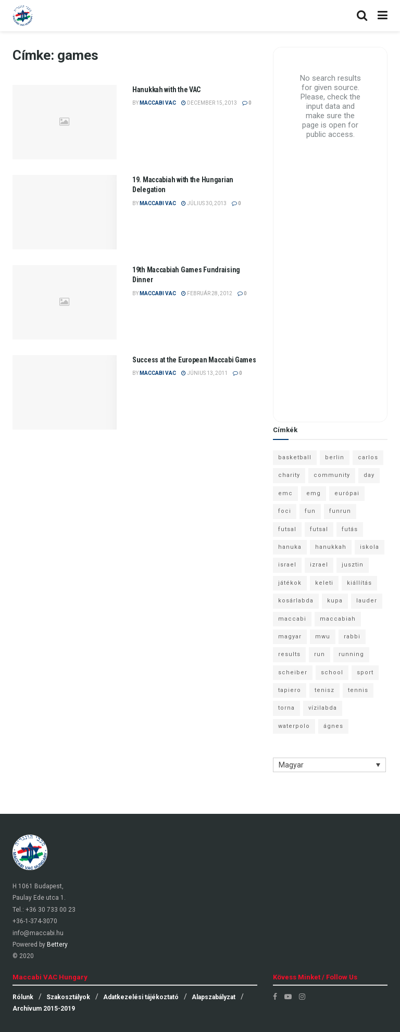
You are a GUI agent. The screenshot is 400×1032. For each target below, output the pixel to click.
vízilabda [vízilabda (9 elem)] (322, 707)
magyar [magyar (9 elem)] (290, 636)
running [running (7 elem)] (351, 654)
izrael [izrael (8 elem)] (319, 564)
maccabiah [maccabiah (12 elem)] (338, 618)
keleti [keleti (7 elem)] (324, 583)
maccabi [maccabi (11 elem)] (292, 618)
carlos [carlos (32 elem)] (368, 457)
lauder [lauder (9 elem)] (366, 600)
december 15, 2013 (209, 103)
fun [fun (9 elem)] (310, 511)
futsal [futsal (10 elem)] (319, 529)
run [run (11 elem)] (319, 654)
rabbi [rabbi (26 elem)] (352, 636)
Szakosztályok (68, 997)
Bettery (57, 944)
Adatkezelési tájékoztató (141, 997)
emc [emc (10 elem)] (285, 493)
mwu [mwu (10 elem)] (322, 636)
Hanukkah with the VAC (166, 89)
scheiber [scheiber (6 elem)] (292, 672)
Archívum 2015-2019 (43, 1008)
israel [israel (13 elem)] (287, 564)
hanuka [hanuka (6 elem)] (290, 547)
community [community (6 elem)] (332, 475)
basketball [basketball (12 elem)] (294, 457)
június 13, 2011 (204, 373)
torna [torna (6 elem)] (286, 707)
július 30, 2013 (204, 203)
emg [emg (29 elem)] (313, 493)
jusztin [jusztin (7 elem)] (353, 564)
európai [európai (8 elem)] (346, 493)
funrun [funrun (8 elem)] (340, 511)
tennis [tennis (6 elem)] (358, 690)
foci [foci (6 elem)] (284, 511)
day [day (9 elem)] (369, 475)
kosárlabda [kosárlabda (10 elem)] (296, 600)
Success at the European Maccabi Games (194, 360)
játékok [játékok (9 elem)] (290, 583)
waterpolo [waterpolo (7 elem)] (294, 726)
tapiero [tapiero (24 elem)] (289, 690)
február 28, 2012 (206, 293)
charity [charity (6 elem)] (289, 475)
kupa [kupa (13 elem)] (335, 600)
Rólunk (22, 997)
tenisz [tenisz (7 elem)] (324, 690)
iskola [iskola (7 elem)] (369, 547)
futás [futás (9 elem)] (350, 529)
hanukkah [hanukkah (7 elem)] (330, 547)
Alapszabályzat (213, 997)
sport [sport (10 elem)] (365, 672)
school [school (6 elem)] (332, 672)
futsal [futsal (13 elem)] (287, 529)
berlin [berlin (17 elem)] (334, 457)
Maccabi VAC (158, 103)
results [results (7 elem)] (289, 654)
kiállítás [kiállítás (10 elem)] (359, 583)
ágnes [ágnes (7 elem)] (333, 726)
